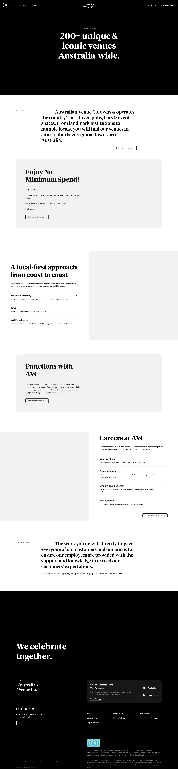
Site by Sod (35, 767)
